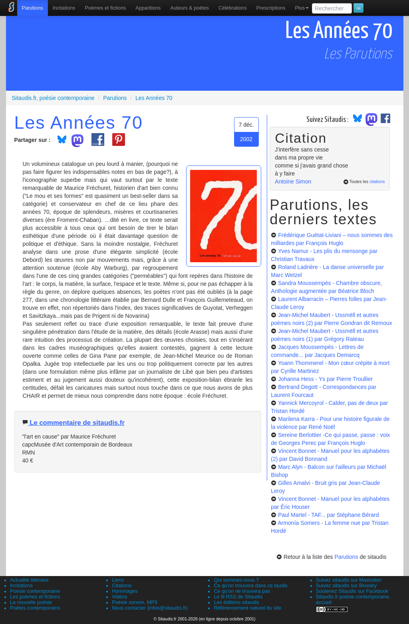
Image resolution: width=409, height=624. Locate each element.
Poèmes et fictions (105, 8)
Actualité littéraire (29, 580)
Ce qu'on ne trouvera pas (242, 591)
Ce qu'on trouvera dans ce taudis (250, 585)
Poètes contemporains (35, 608)
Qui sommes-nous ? (236, 580)
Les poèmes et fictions (35, 597)
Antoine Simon (293, 181)
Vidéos (119, 597)
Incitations (21, 585)
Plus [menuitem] (302, 8)
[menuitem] (32, 8)
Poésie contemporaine (35, 591)
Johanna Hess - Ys (325, 379)
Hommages (124, 591)
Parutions (32, 8)
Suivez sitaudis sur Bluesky (346, 585)
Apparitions (148, 8)
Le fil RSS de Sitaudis (238, 597)
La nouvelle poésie (31, 602)
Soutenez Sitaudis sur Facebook (352, 591)
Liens (118, 580)
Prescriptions (271, 8)
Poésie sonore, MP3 (134, 602)
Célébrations (232, 8)
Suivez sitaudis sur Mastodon (348, 580)
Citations (121, 585)
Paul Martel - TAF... (328, 515)
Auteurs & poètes (189, 8)
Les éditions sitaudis (236, 602)
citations (377, 181)
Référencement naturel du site (247, 608)
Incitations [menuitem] (64, 8)
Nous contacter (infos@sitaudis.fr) (150, 608)
